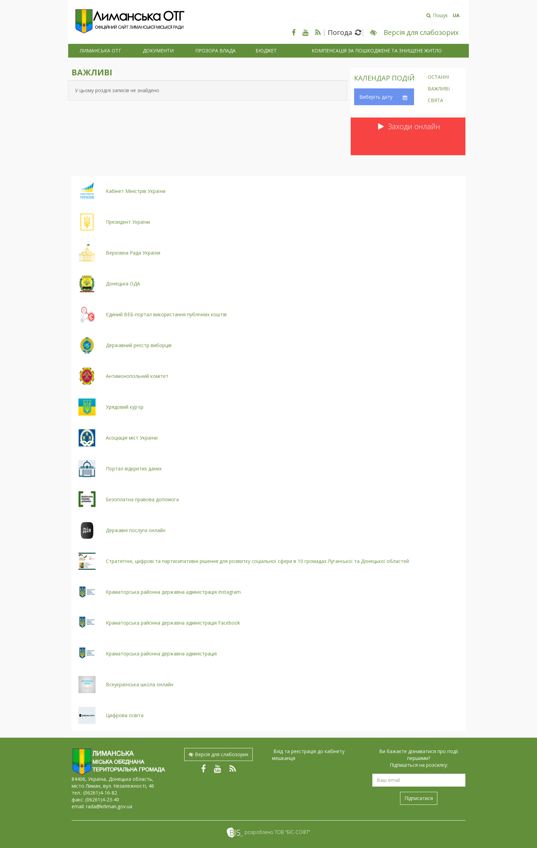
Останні (438, 77)
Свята (435, 100)
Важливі (439, 89)
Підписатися (418, 798)
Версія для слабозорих (218, 754)
